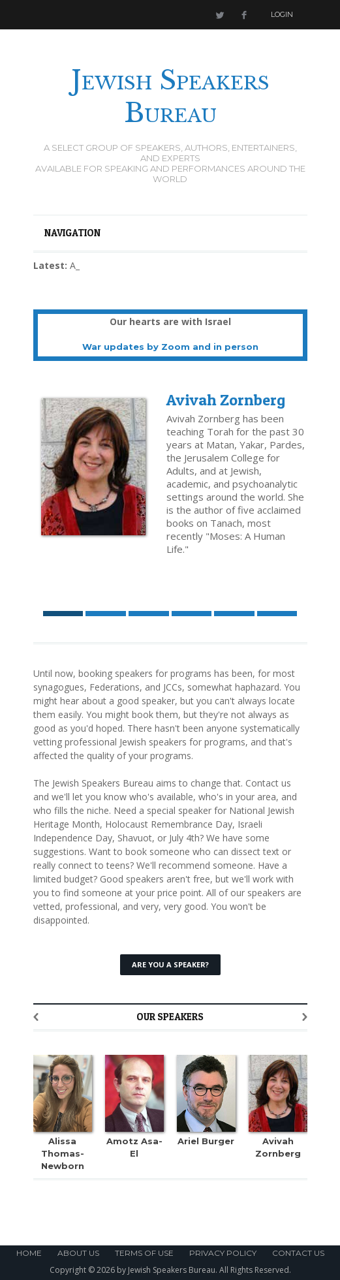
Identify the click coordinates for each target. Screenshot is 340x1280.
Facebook (244, 14)
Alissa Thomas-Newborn (62, 1153)
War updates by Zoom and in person (170, 346)
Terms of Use (144, 1253)
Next (304, 1017)
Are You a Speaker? (170, 964)
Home (29, 1253)
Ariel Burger (206, 1141)
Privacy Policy (222, 1253)
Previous (36, 1017)
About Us (78, 1253)
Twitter (219, 14)
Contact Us (298, 1253)
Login (282, 14)
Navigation (72, 232)
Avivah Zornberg (225, 399)
